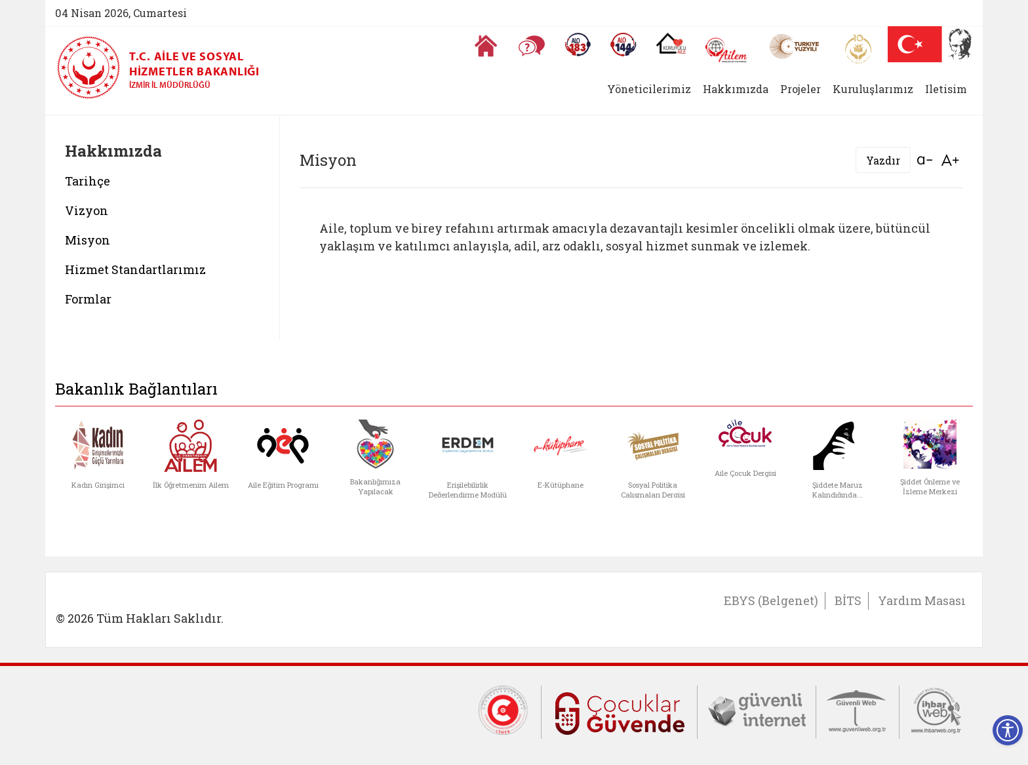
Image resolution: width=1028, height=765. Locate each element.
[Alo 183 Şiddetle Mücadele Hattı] (577, 44)
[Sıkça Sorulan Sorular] (532, 46)
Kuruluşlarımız (873, 89)
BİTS (848, 600)
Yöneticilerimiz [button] (649, 89)
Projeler (800, 89)
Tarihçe (87, 181)
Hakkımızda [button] (735, 89)
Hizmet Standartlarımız (135, 269)
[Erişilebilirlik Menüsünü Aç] (1008, 730)
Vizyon (86, 210)
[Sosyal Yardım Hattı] (623, 44)
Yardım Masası (922, 600)
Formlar (88, 299)
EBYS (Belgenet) (771, 600)
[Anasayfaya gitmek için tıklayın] (486, 46)
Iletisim (946, 89)
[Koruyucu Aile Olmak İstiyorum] (671, 43)
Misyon (87, 240)
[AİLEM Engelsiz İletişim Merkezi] (726, 50)
